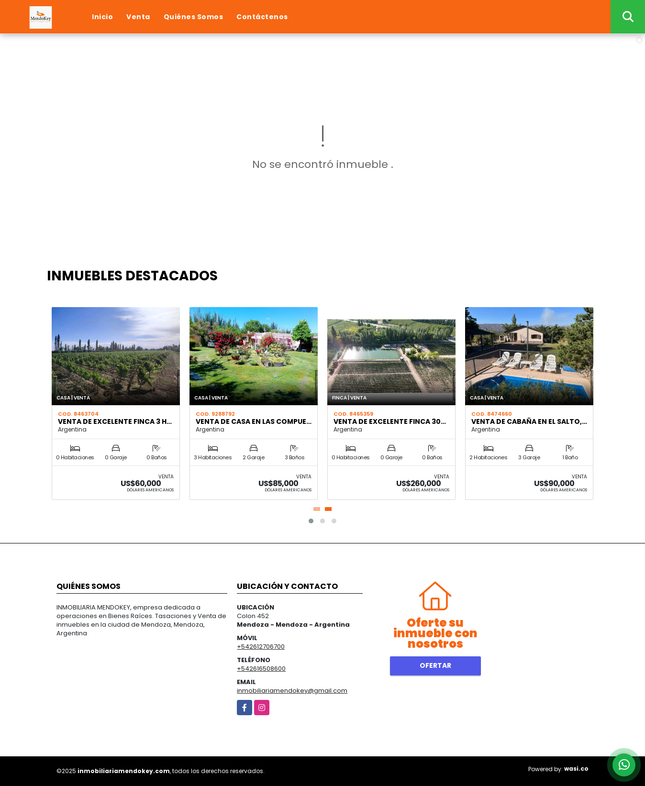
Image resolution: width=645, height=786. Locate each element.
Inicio (102, 17)
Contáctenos (262, 17)
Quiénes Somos (193, 17)
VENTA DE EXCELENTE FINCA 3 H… (115, 421)
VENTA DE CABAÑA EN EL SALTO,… (529, 421)
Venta (138, 17)
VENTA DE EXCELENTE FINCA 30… (390, 421)
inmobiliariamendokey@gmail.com (292, 690)
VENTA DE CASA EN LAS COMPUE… (253, 421)
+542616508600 (261, 668)
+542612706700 (261, 646)
